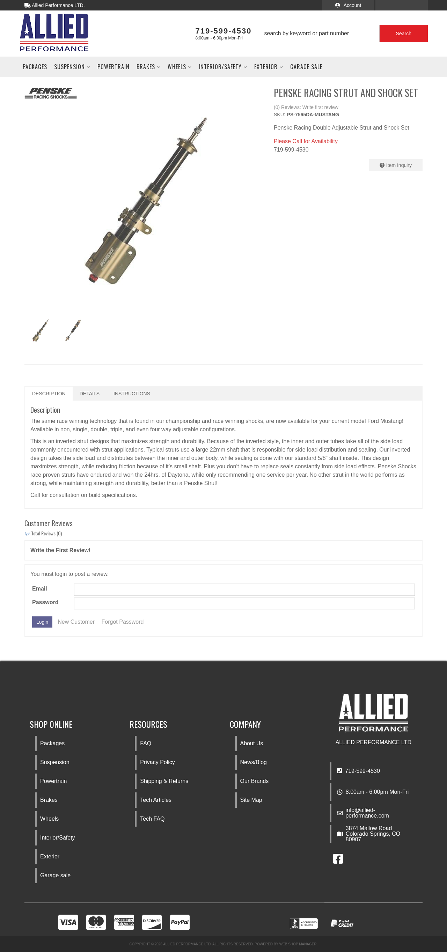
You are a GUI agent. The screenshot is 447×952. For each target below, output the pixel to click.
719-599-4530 (358, 771)
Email (39, 589)
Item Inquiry (399, 165)
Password (45, 602)
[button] (343, 33)
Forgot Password (123, 622)
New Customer (76, 622)
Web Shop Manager (298, 944)
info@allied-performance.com (367, 813)
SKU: (279, 114)
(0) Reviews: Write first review (306, 107)
